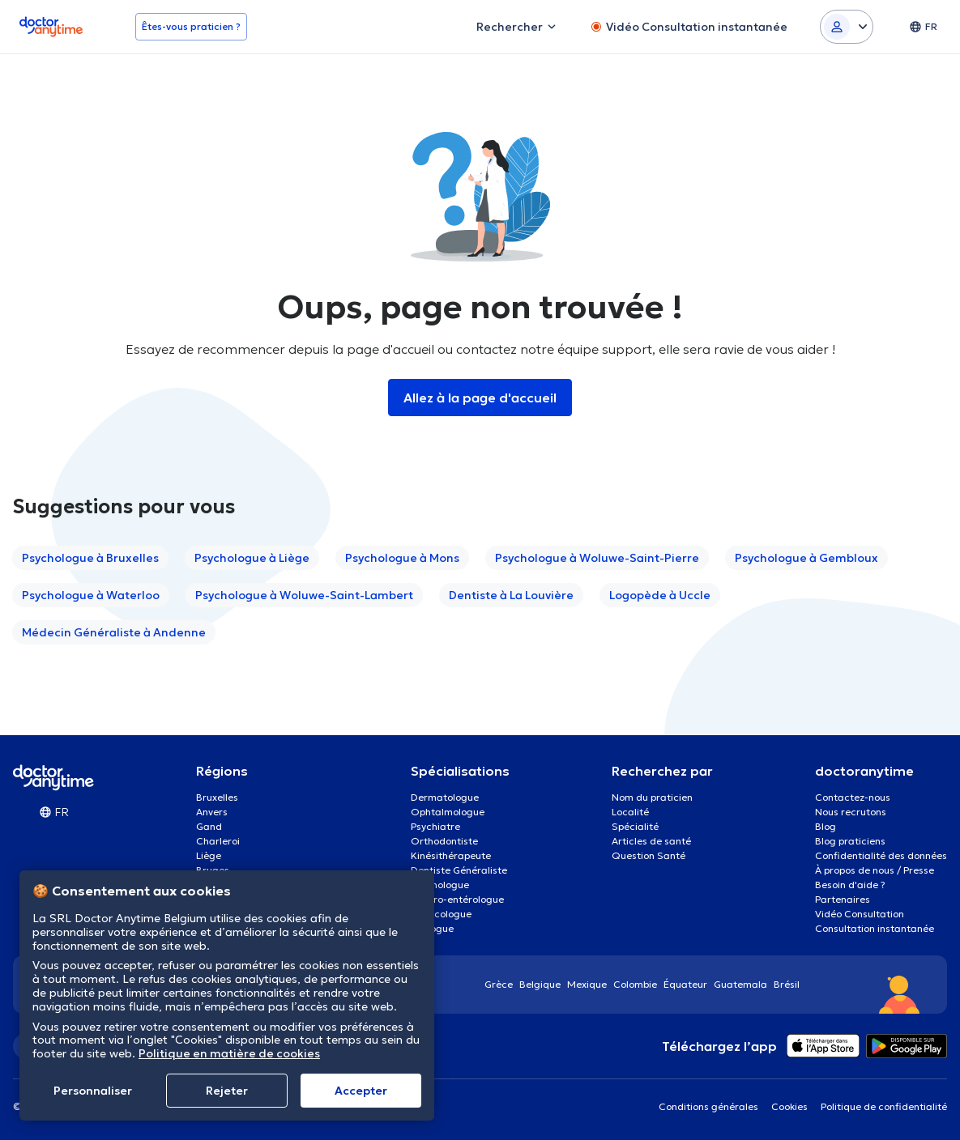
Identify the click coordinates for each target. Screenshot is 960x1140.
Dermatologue (445, 797)
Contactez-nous (852, 797)
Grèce (498, 984)
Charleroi (218, 841)
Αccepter (361, 1090)
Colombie (635, 984)
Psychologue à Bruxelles (90, 558)
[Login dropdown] (846, 27)
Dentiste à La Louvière (511, 595)
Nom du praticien (652, 797)
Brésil (787, 984)
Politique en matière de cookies (229, 1053)
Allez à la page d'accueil (480, 397)
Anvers (212, 812)
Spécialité (635, 826)
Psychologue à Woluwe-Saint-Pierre (597, 558)
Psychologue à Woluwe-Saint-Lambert (304, 595)
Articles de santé (651, 841)
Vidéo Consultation (859, 914)
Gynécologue (441, 914)
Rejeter (227, 1090)
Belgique (540, 984)
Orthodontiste (444, 841)
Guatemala (740, 984)
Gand (209, 826)
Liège (208, 855)
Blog (825, 826)
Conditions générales (708, 1106)
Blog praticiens (850, 841)
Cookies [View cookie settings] (789, 1106)
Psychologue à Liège (251, 558)
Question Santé (648, 855)
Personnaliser (92, 1090)
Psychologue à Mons (402, 558)
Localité (630, 812)
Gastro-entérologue (457, 899)
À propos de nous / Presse (874, 870)
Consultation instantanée (874, 928)
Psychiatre (435, 826)
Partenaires (842, 899)
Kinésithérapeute (451, 855)
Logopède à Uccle (659, 595)
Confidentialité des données (881, 855)
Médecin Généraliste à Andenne (114, 632)
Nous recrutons (850, 812)
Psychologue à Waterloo (91, 595)
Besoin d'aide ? (850, 884)
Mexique (587, 984)
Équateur (685, 984)
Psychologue (440, 884)
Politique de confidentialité (884, 1106)
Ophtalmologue (447, 812)
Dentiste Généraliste (459, 870)
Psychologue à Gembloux (806, 558)
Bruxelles (217, 797)
